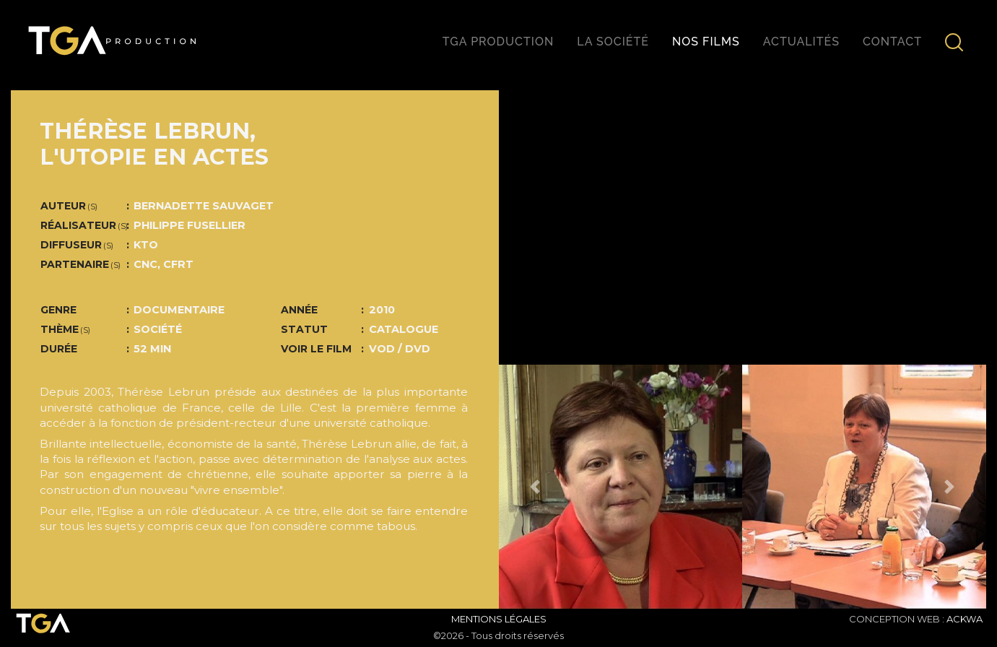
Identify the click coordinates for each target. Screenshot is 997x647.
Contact (892, 41)
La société (613, 41)
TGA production (498, 41)
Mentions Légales (499, 619)
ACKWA (964, 619)
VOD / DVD (399, 348)
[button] (535, 487)
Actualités (801, 41)
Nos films (706, 41)
